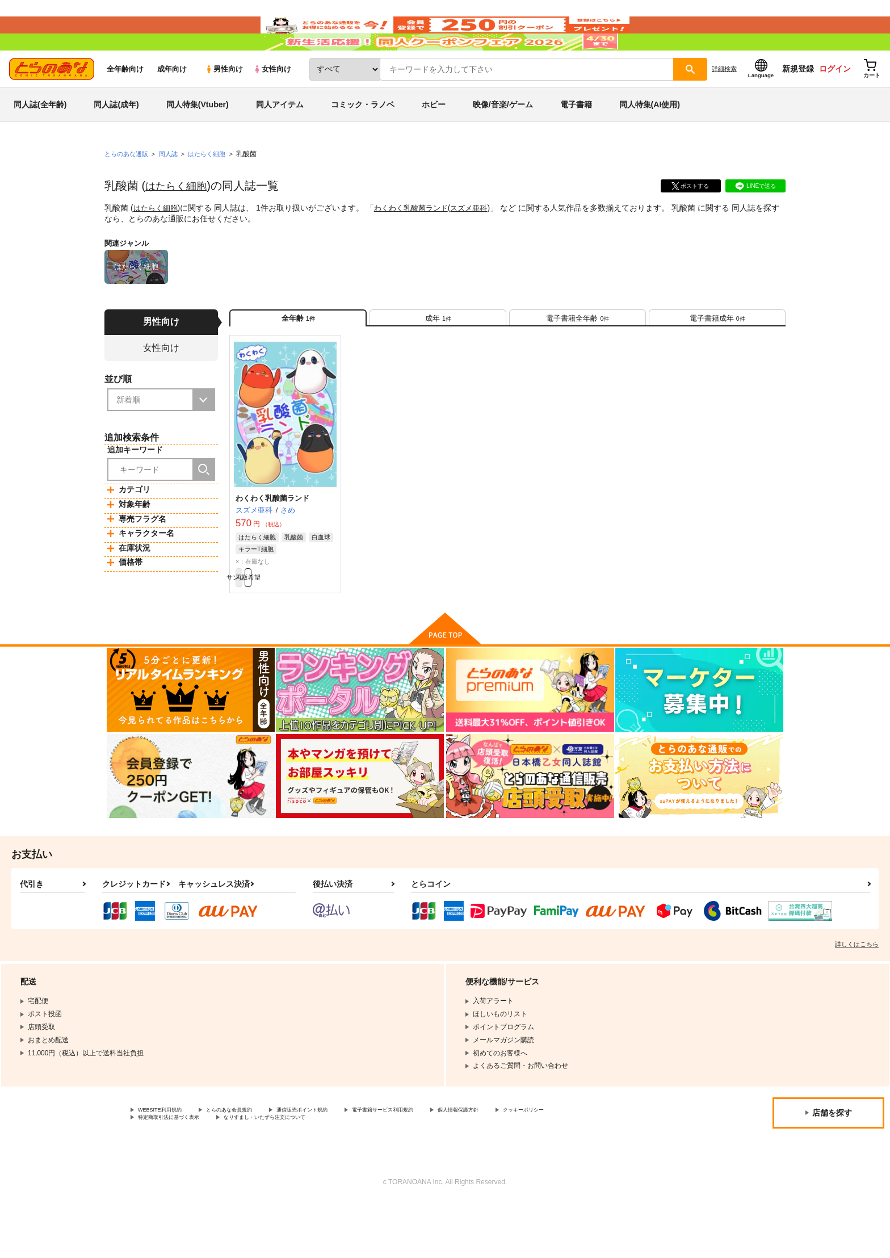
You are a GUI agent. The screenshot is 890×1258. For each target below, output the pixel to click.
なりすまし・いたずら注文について (377, 1171)
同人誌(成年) (116, 138)
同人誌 (173, 188)
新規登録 (798, 102)
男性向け (224, 103)
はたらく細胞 (179, 219)
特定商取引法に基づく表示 (258, 1171)
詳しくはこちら (857, 994)
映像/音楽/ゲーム (503, 138)
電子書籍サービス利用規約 (439, 1161)
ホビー (434, 138)
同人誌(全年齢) (40, 138)
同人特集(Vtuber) (197, 138)
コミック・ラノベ (362, 138)
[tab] (438, 357)
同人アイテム (280, 138)
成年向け (172, 103)
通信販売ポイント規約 (340, 1161)
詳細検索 (724, 102)
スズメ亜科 (479, 241)
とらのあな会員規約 (251, 1161)
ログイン (835, 102)
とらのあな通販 (128, 188)
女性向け (272, 103)
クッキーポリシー (165, 1171)
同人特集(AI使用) (649, 138)
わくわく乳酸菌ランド (417, 241)
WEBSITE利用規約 (167, 1161)
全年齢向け (125, 103)
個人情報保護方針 (532, 1161)
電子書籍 (576, 138)
